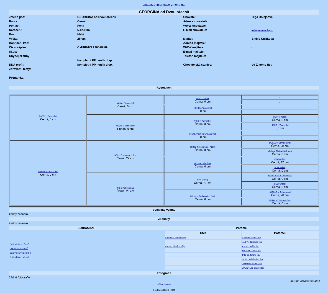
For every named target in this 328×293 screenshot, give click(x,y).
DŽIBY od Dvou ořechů (20, 253)
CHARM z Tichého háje (175, 237)
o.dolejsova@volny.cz (262, 30)
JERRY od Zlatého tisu (252, 259)
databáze (149, 4)
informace (163, 4)
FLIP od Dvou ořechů (19, 257)
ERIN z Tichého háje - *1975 (202, 147)
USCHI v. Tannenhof (125, 126)
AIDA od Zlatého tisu (251, 237)
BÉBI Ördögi (280, 184)
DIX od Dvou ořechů (19, 248)
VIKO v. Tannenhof (125, 103)
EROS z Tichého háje (175, 246)
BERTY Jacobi (202, 98)
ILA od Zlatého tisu (250, 246)
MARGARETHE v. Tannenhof (203, 134)
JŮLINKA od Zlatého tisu (253, 268)
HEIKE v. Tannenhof (203, 108)
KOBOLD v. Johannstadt (280, 192)
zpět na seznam (164, 284)
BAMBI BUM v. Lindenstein (280, 176)
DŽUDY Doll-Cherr (202, 163)
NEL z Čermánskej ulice (125, 155)
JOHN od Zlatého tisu (252, 263)
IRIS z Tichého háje (125, 188)
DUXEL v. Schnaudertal (280, 143)
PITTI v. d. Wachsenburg (280, 200)
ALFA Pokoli (279, 167)
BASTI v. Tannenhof (48, 116)
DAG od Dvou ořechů (19, 244)
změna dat (178, 4)
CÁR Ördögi (279, 159)
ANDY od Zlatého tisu (252, 242)
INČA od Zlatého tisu (251, 250)
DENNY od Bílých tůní (48, 171)
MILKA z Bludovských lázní (280, 151)
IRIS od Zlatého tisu (251, 255)
